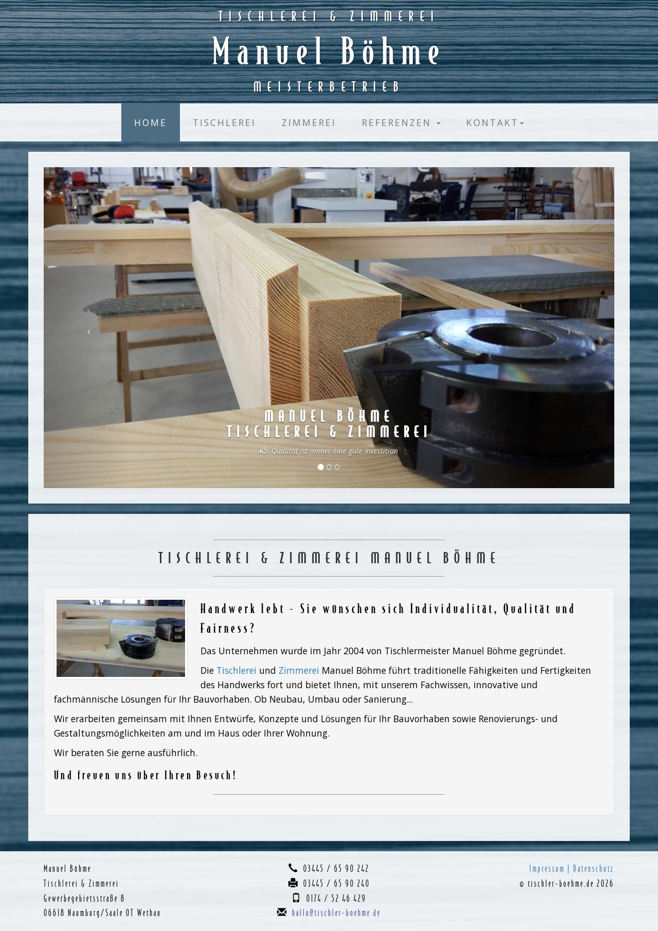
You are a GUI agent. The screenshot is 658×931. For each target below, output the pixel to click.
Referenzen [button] (401, 122)
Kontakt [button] (495, 122)
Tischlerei (224, 122)
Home (150, 122)
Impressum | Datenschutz (571, 868)
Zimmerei (309, 122)
